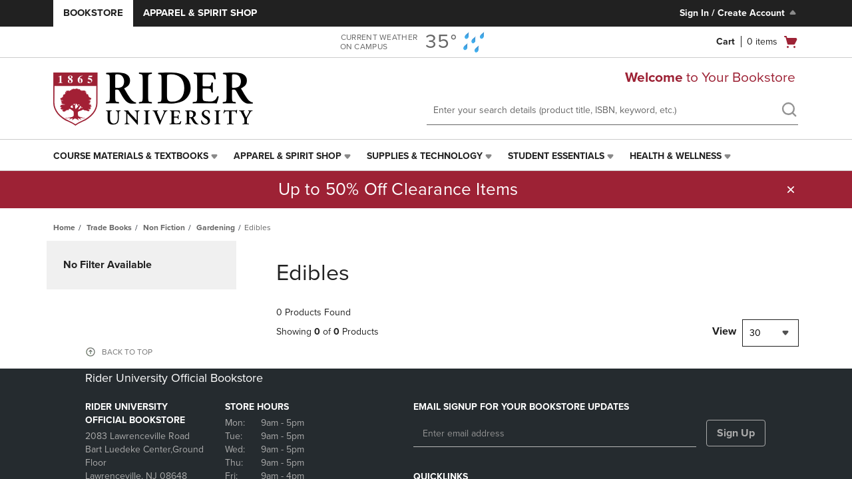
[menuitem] (137, 156)
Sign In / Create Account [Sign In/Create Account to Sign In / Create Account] (739, 13)
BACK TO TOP (127, 352)
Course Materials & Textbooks (130, 156)
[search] (789, 111)
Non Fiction (164, 227)
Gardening (215, 227)
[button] (790, 189)
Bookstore (93, 13)
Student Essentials (556, 156)
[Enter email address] (554, 433)
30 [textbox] (755, 333)
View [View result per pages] (724, 331)
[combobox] (770, 333)
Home (64, 227)
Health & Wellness (676, 156)
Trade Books (109, 227)
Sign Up (736, 433)
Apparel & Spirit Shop (200, 13)
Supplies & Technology (425, 156)
